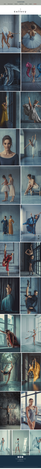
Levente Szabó (20, 1)
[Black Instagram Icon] (38, 238)
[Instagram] (22, 457)
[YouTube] (20, 457)
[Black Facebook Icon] (38, 236)
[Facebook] (18, 457)
